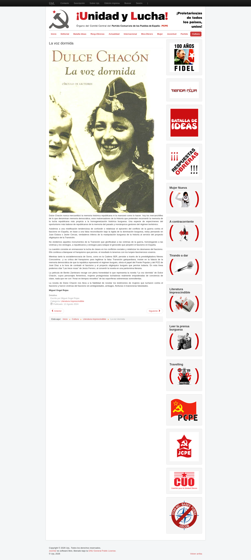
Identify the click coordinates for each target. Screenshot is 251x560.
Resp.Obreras (97, 34)
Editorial (65, 34)
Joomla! (53, 551)
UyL (52, 3)
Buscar (127, 3)
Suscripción (79, 3)
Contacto (64, 3)
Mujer (160, 34)
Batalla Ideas (79, 34)
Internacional (130, 34)
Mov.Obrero (147, 34)
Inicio (54, 34)
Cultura (196, 34)
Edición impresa (112, 3)
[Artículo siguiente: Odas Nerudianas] (154, 311)
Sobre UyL (95, 3)
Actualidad (114, 34)
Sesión (139, 3)
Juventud (171, 34)
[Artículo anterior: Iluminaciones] (56, 311)
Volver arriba (196, 554)
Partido (184, 34)
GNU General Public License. (102, 551)
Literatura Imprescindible (72, 301)
